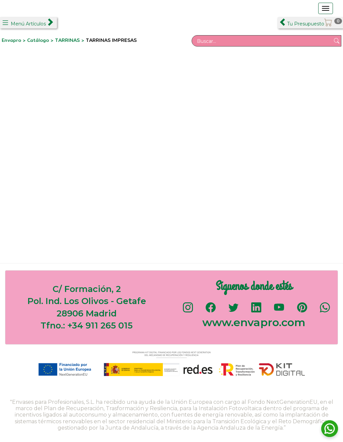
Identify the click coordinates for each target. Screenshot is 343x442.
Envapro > (14, 40)
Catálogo (39, 40)
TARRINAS (67, 40)
